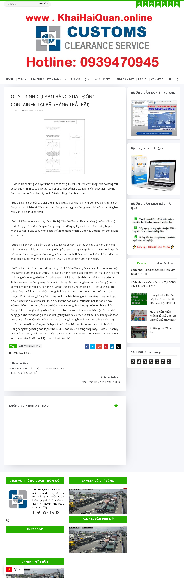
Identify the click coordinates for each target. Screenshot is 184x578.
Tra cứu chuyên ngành (47, 79)
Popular (142, 263)
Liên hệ (173, 79)
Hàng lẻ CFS (102, 79)
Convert (157, 79)
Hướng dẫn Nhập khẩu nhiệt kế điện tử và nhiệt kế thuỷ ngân (163, 315)
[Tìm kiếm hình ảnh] (49, 3)
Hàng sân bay (124, 79)
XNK (21, 79)
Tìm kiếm (42, 3)
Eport (142, 79)
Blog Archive (165, 263)
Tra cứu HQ (78, 79)
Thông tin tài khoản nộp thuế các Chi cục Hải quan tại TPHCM (162, 299)
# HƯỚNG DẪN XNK (29, 346)
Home (10, 79)
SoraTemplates (24, 561)
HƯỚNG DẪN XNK (33, 110)
